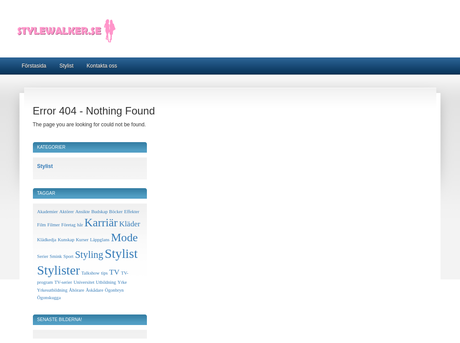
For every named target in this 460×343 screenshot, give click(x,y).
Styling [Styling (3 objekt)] (89, 254)
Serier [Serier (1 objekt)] (42, 256)
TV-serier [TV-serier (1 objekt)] (63, 282)
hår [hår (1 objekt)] (80, 224)
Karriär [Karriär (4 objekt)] (101, 222)
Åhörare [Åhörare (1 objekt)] (76, 290)
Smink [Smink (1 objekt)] (56, 256)
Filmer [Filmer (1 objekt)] (53, 224)
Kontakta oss (102, 66)
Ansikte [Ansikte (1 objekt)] (82, 211)
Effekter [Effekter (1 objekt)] (131, 211)
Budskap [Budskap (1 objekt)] (99, 211)
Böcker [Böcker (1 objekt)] (116, 211)
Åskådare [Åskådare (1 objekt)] (94, 290)
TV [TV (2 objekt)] (114, 272)
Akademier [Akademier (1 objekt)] (47, 211)
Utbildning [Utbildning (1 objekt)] (106, 282)
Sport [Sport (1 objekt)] (68, 256)
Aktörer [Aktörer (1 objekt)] (66, 211)
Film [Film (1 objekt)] (41, 224)
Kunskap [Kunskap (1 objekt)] (66, 239)
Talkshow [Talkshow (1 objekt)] (91, 273)
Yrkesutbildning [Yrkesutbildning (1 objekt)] (52, 290)
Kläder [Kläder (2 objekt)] (129, 223)
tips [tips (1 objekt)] (104, 273)
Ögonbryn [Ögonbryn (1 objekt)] (114, 290)
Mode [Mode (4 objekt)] (124, 237)
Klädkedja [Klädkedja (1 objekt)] (47, 239)
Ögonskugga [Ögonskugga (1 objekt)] (49, 297)
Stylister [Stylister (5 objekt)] (58, 270)
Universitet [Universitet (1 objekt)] (84, 282)
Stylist (67, 66)
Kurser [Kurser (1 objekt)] (82, 239)
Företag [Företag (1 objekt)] (68, 224)
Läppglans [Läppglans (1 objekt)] (99, 239)
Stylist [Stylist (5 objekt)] (121, 254)
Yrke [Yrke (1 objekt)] (122, 282)
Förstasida (34, 66)
